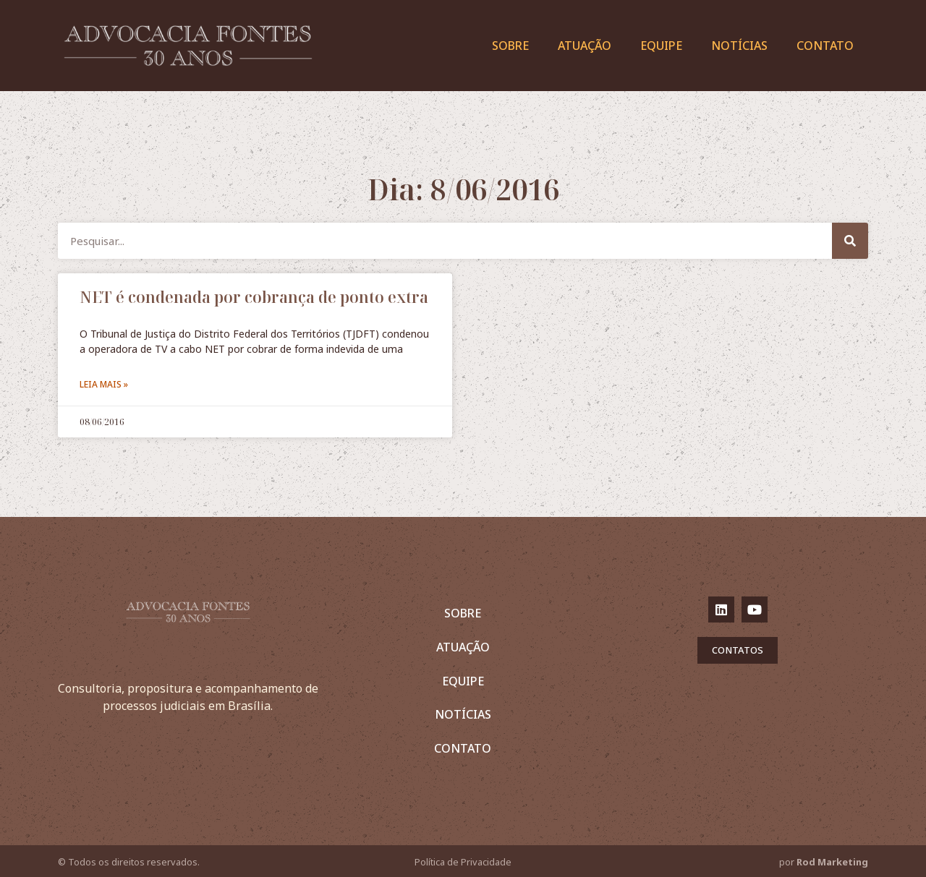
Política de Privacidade (463, 861)
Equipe (661, 46)
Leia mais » (104, 384)
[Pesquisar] (850, 241)
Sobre (510, 46)
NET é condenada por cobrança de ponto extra (254, 297)
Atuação (584, 46)
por (823, 861)
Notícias (739, 46)
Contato (825, 46)
